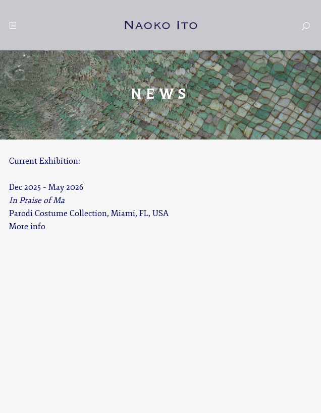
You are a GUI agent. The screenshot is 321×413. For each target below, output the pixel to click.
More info (27, 227)
